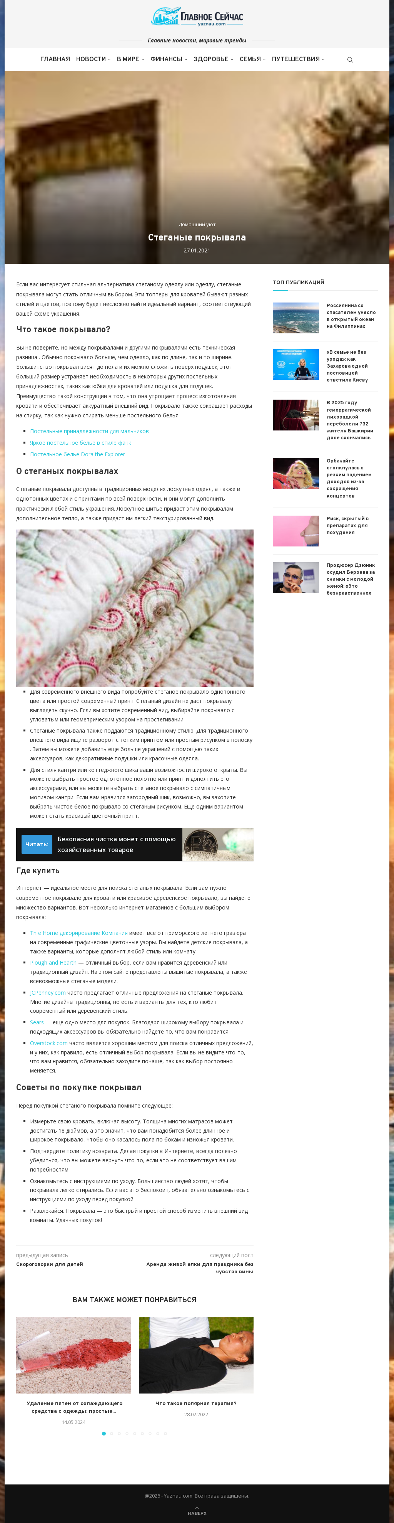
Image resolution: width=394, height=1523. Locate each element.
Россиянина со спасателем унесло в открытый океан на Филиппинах (351, 316)
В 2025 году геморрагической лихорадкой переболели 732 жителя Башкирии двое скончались (350, 420)
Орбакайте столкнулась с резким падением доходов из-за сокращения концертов (349, 478)
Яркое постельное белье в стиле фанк (80, 442)
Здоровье (211, 60)
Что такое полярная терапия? (196, 1403)
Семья (250, 60)
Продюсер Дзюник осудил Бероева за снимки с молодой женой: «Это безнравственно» (351, 580)
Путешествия (296, 60)
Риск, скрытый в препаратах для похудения (348, 526)
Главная (55, 60)
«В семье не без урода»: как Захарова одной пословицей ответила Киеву (347, 367)
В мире (128, 60)
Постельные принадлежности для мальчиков (89, 431)
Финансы (166, 60)
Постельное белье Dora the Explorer (77, 454)
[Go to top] (197, 1512)
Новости (91, 60)
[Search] (350, 60)
